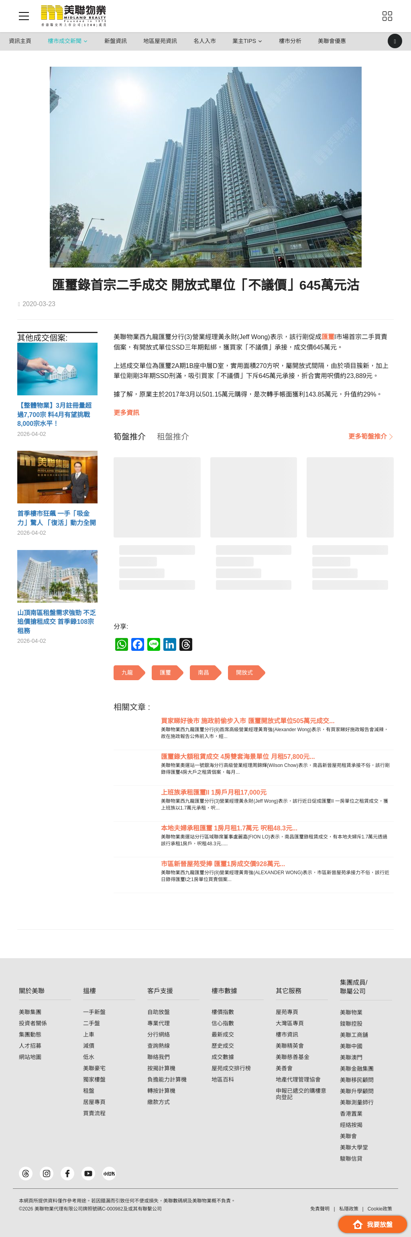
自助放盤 (158, 1012)
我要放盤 (373, 1224)
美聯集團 (30, 1012)
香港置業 (351, 1113)
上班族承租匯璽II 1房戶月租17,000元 (214, 792)
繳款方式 (158, 1102)
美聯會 (348, 1136)
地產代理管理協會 (298, 1079)
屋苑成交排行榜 (231, 1068)
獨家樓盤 (94, 1079)
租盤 (88, 1091)
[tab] (129, 436)
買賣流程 (94, 1113)
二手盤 (91, 1023)
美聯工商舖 (354, 1035)
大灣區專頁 (290, 1023)
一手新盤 (94, 1012)
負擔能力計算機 (167, 1079)
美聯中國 (351, 1046)
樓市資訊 (287, 1034)
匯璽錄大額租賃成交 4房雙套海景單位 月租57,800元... (238, 756)
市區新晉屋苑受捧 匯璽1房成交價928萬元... (223, 864)
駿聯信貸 (351, 1158)
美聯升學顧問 (357, 1091)
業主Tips (244, 41)
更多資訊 (126, 412)
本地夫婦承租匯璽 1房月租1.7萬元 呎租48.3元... (229, 828)
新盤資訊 (115, 41)
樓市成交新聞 (64, 41)
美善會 (284, 1068)
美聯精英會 (290, 1046)
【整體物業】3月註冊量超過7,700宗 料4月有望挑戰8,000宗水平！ (54, 414)
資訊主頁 (20, 41)
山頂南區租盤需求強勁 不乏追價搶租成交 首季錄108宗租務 (56, 621)
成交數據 (223, 1057)
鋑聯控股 (351, 1023)
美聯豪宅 (94, 1068)
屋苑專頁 (287, 1012)
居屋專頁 (94, 1102)
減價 (88, 1046)
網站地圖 (30, 1057)
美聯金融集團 (357, 1068)
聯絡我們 (158, 1057)
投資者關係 (33, 1023)
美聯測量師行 (357, 1102)
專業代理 (158, 1023)
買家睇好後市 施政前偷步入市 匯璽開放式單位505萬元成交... (248, 721)
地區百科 (223, 1079)
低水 (88, 1057)
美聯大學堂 (354, 1147)
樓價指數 (223, 1012)
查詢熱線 (158, 1046)
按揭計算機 (161, 1068)
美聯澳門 (351, 1057)
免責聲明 (320, 1209)
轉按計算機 (161, 1091)
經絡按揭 (351, 1125)
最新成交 (223, 1034)
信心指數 (223, 1023)
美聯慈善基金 (292, 1057)
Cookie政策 (380, 1209)
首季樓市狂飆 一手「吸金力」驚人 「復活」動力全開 (56, 518)
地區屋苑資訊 (160, 41)
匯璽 (327, 336)
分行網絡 (158, 1034)
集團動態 (30, 1034)
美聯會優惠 (332, 41)
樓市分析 (290, 41)
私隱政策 (348, 1209)
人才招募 (30, 1046)
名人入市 (204, 41)
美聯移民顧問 (357, 1080)
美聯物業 (351, 1012)
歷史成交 (223, 1046)
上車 (88, 1034)
